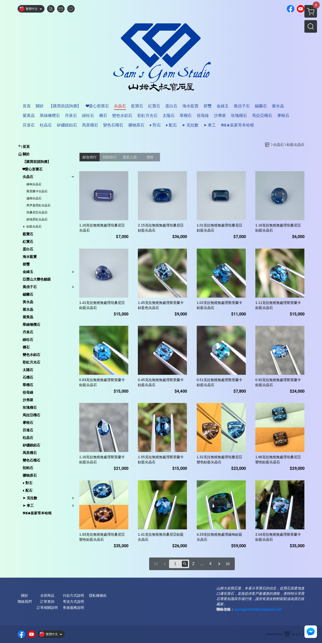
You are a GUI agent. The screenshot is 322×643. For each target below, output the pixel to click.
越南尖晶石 (34, 198)
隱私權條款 (98, 595)
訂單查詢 (47, 601)
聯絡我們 (25, 601)
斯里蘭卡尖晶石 (37, 191)
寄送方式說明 (73, 601)
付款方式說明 (73, 595)
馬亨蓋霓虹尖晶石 (38, 205)
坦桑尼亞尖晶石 (37, 212)
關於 (24, 595)
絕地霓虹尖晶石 (37, 219)
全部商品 (47, 595)
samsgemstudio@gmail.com (257, 609)
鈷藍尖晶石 (34, 226)
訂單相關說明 (47, 607)
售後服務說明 (73, 607)
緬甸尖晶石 (34, 184)
